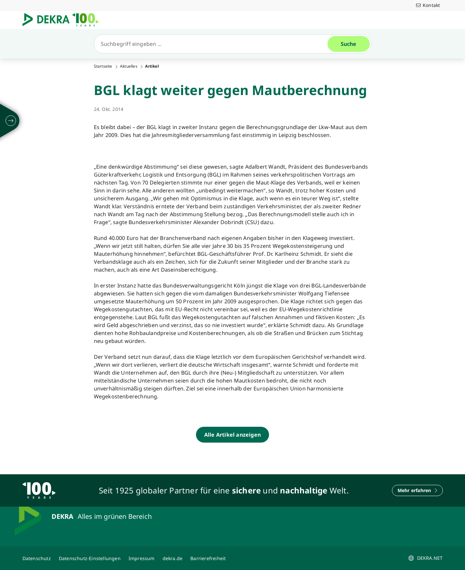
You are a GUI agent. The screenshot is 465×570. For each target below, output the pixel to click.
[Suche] (213, 44)
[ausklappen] (11, 121)
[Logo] (63, 20)
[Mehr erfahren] (417, 490)
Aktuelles (128, 66)
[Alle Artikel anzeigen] (232, 435)
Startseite (103, 66)
